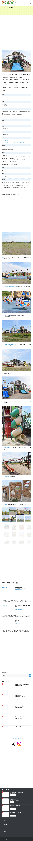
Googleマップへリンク (7, 117)
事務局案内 (4, 831)
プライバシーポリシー (6, 834)
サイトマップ (4, 829)
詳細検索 (3, 820)
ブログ (3, 822)
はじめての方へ (5, 824)
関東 (6, 14)
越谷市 (12, 14)
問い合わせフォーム (6, 827)
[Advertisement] (16, 32)
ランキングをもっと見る (16, 738)
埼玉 (9, 14)
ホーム (3, 14)
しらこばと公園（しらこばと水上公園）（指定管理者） (13, 142)
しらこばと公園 (5, 140)
